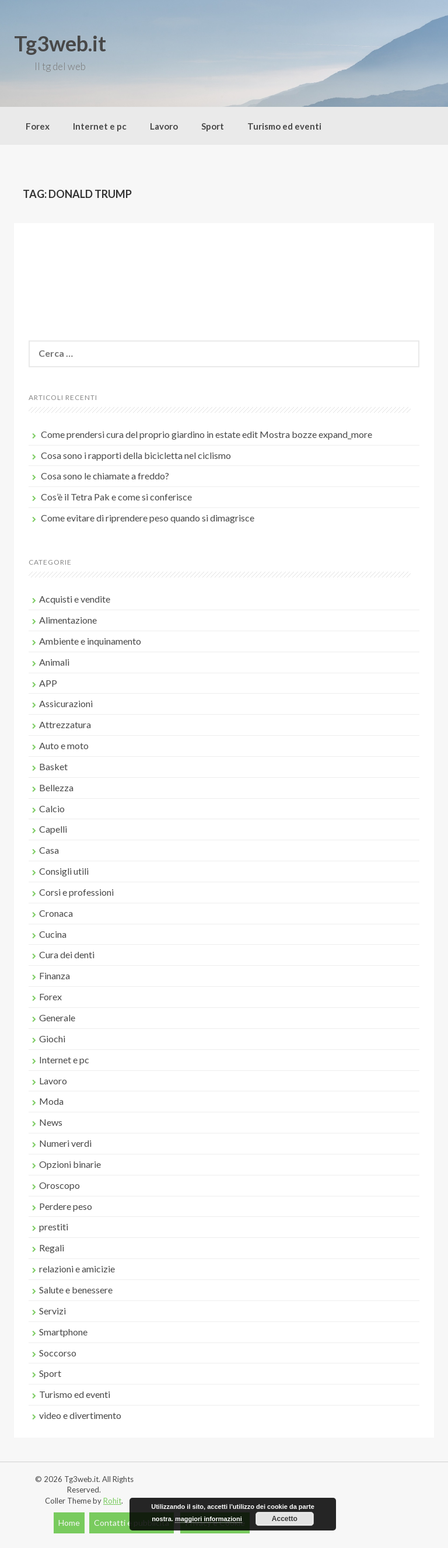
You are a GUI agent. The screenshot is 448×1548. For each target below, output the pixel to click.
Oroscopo (59, 1185)
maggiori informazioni (208, 1518)
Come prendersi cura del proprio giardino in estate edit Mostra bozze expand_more (206, 434)
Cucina (52, 934)
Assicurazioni (66, 703)
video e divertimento (80, 1415)
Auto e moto (64, 745)
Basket (53, 766)
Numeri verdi (65, 1143)
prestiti (53, 1226)
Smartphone (63, 1331)
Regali (51, 1247)
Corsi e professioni (76, 892)
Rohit (112, 1500)
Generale (57, 1017)
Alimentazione (68, 619)
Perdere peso (65, 1206)
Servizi (52, 1310)
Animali (54, 661)
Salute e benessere (76, 1289)
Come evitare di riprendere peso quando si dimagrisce (147, 517)
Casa (49, 849)
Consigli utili (64, 870)
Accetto (285, 1519)
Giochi (52, 1038)
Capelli (53, 828)
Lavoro (164, 126)
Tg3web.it (60, 43)
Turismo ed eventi (284, 126)
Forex (38, 126)
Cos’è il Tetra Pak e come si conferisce (116, 496)
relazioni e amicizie (77, 1268)
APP (48, 682)
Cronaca (56, 913)
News (50, 1122)
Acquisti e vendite (74, 598)
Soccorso (57, 1352)
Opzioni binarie (70, 1164)
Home (69, 1523)
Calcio (52, 808)
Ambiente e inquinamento (90, 640)
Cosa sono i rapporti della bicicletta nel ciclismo (136, 455)
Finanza (54, 975)
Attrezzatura (65, 724)
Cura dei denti (66, 954)
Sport (212, 126)
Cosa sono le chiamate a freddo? (105, 475)
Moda (51, 1101)
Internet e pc (100, 126)
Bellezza (56, 787)
